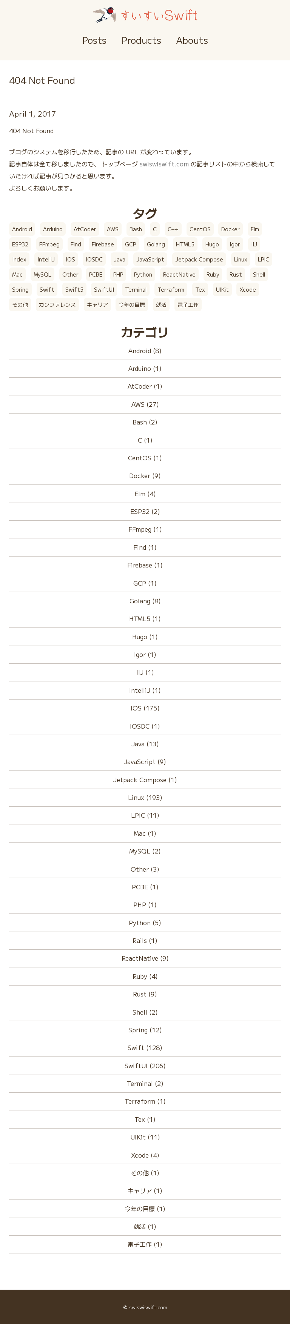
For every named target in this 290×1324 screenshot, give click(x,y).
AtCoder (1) (145, 386)
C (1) (145, 439)
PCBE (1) (145, 886)
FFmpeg (49, 244)
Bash (136, 229)
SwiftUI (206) (145, 1065)
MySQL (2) (145, 850)
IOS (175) (145, 707)
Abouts (192, 39)
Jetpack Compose (199, 259)
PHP (118, 274)
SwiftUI (104, 289)
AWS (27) (145, 404)
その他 (20, 304)
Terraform (170, 289)
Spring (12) (145, 1029)
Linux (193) (145, 797)
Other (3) (145, 868)
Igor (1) (145, 654)
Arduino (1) (145, 368)
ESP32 (20, 244)
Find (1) (145, 547)
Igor (235, 244)
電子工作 (188, 304)
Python (143, 274)
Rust (236, 274)
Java (119, 259)
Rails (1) (145, 940)
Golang (156, 244)
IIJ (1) (145, 672)
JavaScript (150, 259)
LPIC (263, 259)
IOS (70, 259)
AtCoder (85, 229)
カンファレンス (57, 304)
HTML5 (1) (145, 618)
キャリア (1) (145, 1190)
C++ (173, 229)
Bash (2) (145, 421)
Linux (240, 259)
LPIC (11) (145, 815)
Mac (17, 274)
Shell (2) (145, 1011)
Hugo (212, 244)
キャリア (97, 304)
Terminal (136, 289)
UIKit (222, 289)
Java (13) (145, 743)
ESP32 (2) (145, 511)
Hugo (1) (145, 636)
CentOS (200, 229)
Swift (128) (145, 1047)
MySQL (42, 274)
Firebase (103, 244)
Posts (94, 39)
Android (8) (145, 350)
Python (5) (145, 922)
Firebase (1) (145, 564)
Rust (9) (145, 993)
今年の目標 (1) (145, 1208)
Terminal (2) (145, 1083)
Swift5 (74, 289)
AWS (113, 229)
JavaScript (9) (145, 761)
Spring (20, 289)
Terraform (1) (145, 1101)
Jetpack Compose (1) (145, 779)
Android (22, 229)
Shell (259, 274)
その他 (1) (145, 1172)
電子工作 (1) (145, 1244)
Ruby (213, 274)
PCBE (95, 274)
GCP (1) (145, 582)
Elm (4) (145, 493)
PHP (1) (145, 904)
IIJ (254, 244)
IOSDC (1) (145, 725)
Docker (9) (145, 475)
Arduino (53, 229)
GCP (130, 244)
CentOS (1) (145, 457)
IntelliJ (46, 259)
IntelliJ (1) (145, 690)
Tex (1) (145, 1119)
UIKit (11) (145, 1136)
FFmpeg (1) (145, 529)
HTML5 (185, 244)
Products (141, 39)
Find (76, 244)
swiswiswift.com (164, 163)
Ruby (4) (145, 976)
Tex (200, 289)
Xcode (247, 289)
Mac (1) (145, 833)
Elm (255, 229)
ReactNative (179, 274)
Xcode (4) (145, 1154)
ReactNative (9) (145, 958)
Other (70, 274)
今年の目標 (132, 304)
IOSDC (94, 259)
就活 (161, 304)
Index (19, 259)
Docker (230, 229)
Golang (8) (145, 600)
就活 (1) (145, 1226)
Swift (47, 289)
